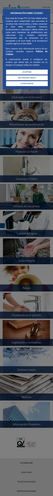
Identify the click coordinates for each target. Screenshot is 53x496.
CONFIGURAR (26, 83)
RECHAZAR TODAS (27, 78)
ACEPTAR (26, 72)
